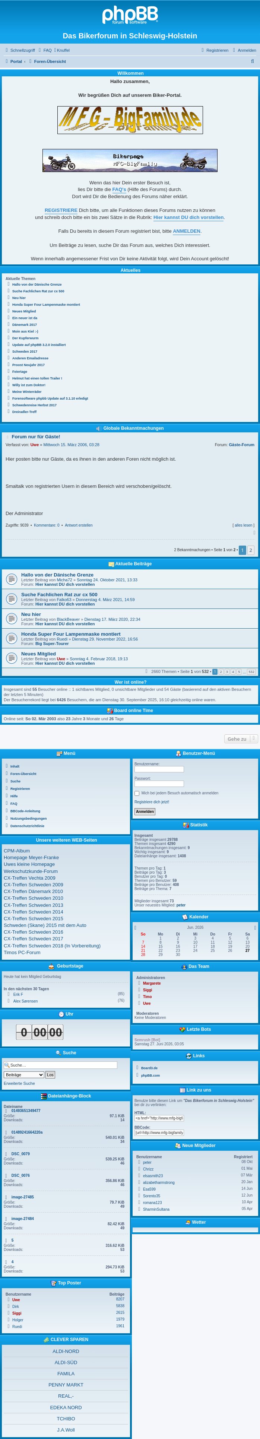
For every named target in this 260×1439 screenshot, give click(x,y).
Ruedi (62, 639)
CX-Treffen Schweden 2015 (33, 918)
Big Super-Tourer (52, 643)
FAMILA (65, 1373)
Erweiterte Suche (19, 1083)
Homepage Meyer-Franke (31, 857)
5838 (120, 1306)
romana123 (152, 1203)
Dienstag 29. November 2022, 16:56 (105, 639)
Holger (17, 1320)
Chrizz (148, 1169)
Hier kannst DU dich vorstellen (65, 584)
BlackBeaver (68, 619)
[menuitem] (44, 50)
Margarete (152, 983)
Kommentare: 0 (46, 525)
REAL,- (66, 1396)
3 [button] (227, 671)
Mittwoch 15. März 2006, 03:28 (71, 444)
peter (181, 905)
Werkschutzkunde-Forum (31, 871)
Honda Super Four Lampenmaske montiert (71, 634)
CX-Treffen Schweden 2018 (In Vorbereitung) (52, 946)
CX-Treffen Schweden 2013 (33, 905)
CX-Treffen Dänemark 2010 (33, 891)
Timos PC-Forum (22, 952)
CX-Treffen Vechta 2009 (30, 878)
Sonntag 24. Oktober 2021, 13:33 (107, 580)
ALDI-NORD (66, 1351)
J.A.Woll (65, 1430)
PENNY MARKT (65, 1385)
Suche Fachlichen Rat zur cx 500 (59, 594)
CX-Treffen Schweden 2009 (33, 884)
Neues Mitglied (38, 654)
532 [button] (251, 671)
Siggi (16, 1313)
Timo (147, 997)
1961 (120, 1326)
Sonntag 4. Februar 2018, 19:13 (99, 659)
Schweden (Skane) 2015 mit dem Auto (45, 925)
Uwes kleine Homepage (29, 864)
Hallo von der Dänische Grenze (57, 575)
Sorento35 (151, 1196)
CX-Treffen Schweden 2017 (33, 938)
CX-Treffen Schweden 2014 (33, 912)
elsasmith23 (153, 1176)
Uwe (35, 444)
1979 (120, 1319)
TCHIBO (66, 1418)
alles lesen (243, 525)
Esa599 (149, 1189)
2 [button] (251, 550)
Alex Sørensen (25, 1001)
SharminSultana (156, 1209)
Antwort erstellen (78, 525)
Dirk (15, 1307)
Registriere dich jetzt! (151, 802)
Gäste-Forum (241, 444)
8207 (120, 1299)
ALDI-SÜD (66, 1362)
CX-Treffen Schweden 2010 (33, 898)
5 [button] (239, 671)
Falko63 (64, 599)
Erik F (18, 994)
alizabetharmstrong (159, 1183)
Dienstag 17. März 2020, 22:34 (112, 619)
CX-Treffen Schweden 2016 (33, 932)
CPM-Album (17, 851)
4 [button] (233, 671)
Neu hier (31, 614)
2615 (120, 1313)
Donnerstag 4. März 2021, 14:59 (105, 599)
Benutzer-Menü (195, 754)
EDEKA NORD (66, 1407)
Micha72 (64, 580)
